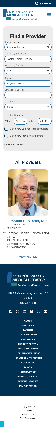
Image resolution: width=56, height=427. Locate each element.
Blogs (28, 367)
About (28, 320)
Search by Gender (14, 65)
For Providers (27, 334)
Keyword (9, 78)
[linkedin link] (24, 311)
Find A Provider (28, 385)
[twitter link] (17, 311)
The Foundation (28, 348)
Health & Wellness (28, 353)
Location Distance (14, 115)
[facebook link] (10, 311)
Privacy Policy (28, 414)
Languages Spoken (14, 90)
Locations (9, 101)
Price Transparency (28, 418)
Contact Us (28, 372)
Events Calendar (28, 376)
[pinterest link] (31, 311)
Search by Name (13, 42)
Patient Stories (28, 381)
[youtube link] (45, 311)
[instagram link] (38, 311)
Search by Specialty (15, 53)
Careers (27, 330)
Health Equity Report (28, 358)
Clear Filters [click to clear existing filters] (13, 144)
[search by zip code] (45, 121)
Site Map (28, 410)
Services (28, 325)
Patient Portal (28, 344)
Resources (28, 339)
